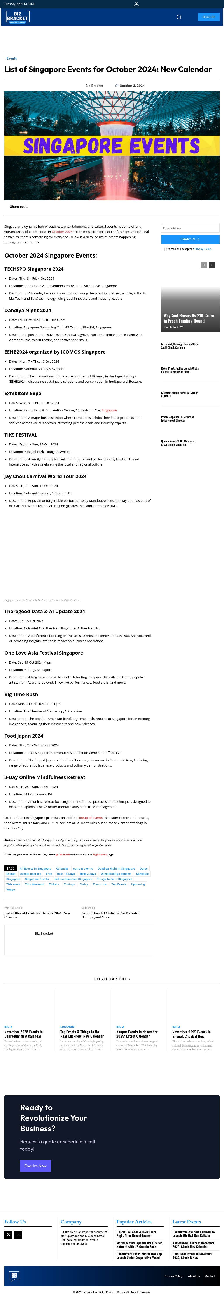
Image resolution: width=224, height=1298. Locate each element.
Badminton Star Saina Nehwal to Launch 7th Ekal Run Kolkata (193, 1234)
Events (12, 58)
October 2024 (62, 231)
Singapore (109, 410)
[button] (179, 17)
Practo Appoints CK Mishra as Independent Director (177, 418)
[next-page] (212, 265)
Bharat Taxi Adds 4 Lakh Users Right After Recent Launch (136, 1234)
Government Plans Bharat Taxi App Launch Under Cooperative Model (139, 1256)
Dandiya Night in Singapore (116, 868)
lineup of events (90, 817)
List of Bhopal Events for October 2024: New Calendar (37, 915)
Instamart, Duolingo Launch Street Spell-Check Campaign (180, 345)
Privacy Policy (203, 248)
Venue (10, 889)
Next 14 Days (66, 873)
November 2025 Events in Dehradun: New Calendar (23, 1033)
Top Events (119, 884)
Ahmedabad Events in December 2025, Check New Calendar (193, 1245)
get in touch (63, 854)
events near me (30, 873)
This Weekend (34, 884)
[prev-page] (204, 265)
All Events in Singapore (35, 868)
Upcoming (138, 884)
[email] (190, 228)
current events (83, 868)
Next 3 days (88, 873)
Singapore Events (37, 879)
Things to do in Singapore (114, 879)
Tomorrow (100, 884)
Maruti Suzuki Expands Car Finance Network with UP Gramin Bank (139, 1245)
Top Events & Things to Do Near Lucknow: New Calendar (81, 1033)
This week (13, 884)
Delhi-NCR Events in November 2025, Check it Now (192, 1256)
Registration (100, 854)
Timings (69, 884)
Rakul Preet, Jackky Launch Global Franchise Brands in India (180, 370)
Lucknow (67, 1026)
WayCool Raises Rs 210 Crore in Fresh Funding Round (189, 318)
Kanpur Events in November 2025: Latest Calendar (136, 1033)
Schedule (142, 873)
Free (49, 873)
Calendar (62, 868)
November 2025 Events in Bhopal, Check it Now (191, 1033)
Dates (144, 868)
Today (84, 884)
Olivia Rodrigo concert (116, 873)
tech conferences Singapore (73, 879)
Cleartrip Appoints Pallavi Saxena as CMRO (179, 394)
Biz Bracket (94, 86)
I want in (190, 239)
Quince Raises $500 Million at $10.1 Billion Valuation (177, 443)
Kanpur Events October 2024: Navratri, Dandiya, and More (110, 915)
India (8, 1026)
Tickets (54, 884)
